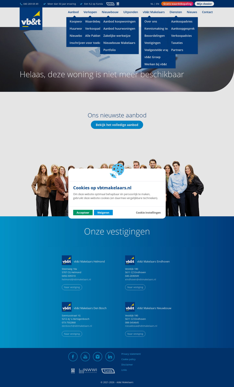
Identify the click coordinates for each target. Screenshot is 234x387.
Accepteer (83, 212)
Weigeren (103, 212)
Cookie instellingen (148, 212)
